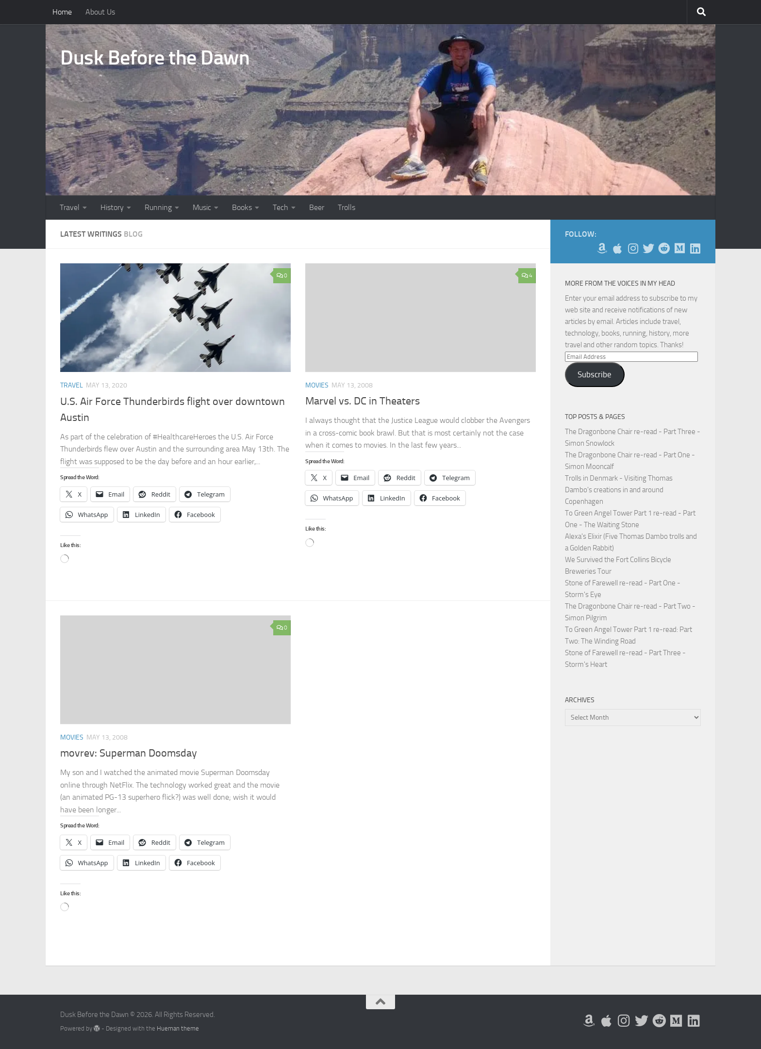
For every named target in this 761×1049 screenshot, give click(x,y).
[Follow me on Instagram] (633, 248)
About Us (100, 11)
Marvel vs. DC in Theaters (362, 401)
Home (62, 11)
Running (158, 207)
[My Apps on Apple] (617, 248)
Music (202, 207)
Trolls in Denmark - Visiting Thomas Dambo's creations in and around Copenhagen (619, 490)
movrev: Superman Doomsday (128, 753)
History (112, 207)
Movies (317, 385)
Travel (70, 207)
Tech (280, 207)
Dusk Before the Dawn (154, 58)
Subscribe (595, 374)
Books (242, 207)
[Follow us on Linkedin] (695, 248)
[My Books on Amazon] (602, 248)
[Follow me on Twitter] (648, 248)
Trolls (346, 207)
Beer (316, 207)
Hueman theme (178, 1028)
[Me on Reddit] (664, 248)
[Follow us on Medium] (679, 248)
